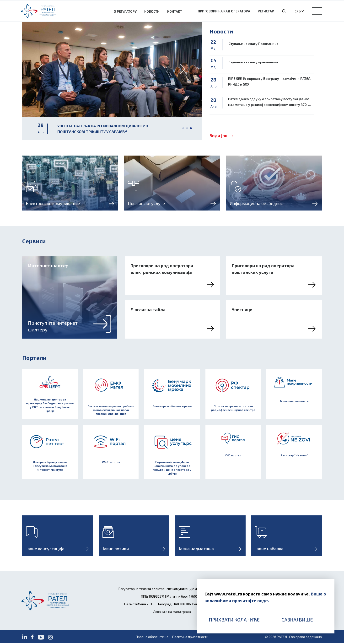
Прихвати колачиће (234, 619)
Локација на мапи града (172, 612)
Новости (152, 11)
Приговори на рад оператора (224, 11)
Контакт (174, 11)
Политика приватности (190, 637)
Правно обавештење (152, 637)
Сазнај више (297, 619)
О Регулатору (125, 11)
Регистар (266, 11)
